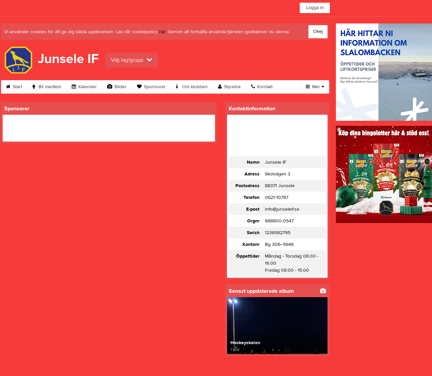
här (162, 32)
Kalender (84, 87)
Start (14, 87)
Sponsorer (151, 87)
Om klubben (192, 87)
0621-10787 (276, 198)
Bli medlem (46, 87)
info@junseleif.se (282, 209)
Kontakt (262, 87)
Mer (315, 87)
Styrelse (229, 87)
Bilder (117, 87)
